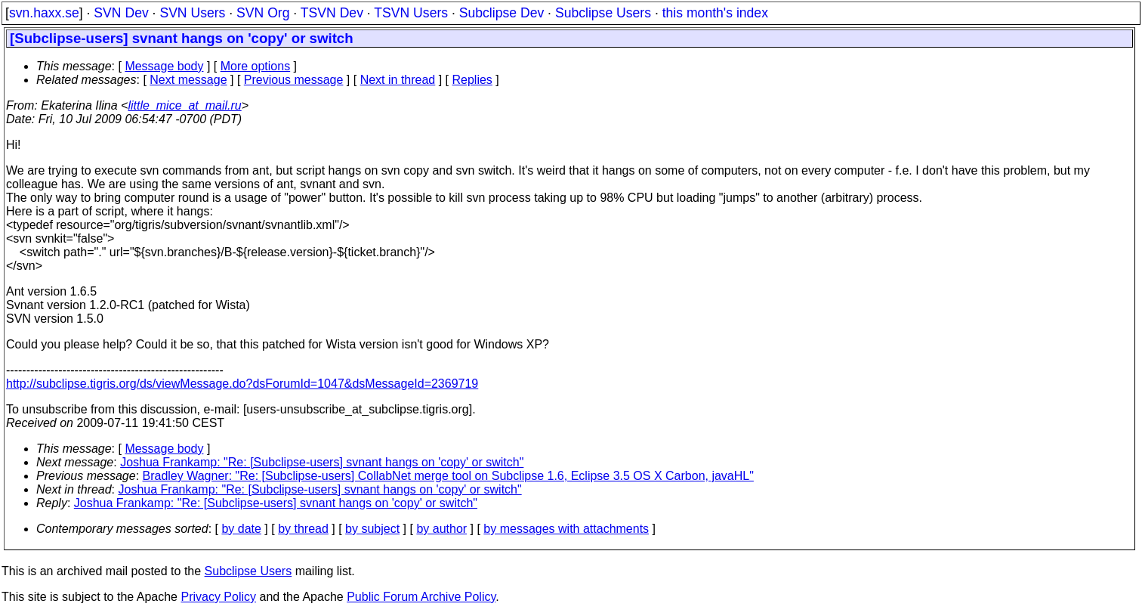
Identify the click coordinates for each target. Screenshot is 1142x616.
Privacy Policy (218, 596)
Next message (188, 79)
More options (256, 66)
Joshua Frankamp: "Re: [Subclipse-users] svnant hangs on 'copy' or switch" (321, 462)
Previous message (294, 79)
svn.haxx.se (44, 12)
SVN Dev (121, 12)
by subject (372, 528)
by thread (303, 528)
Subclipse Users (603, 12)
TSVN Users (411, 12)
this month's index (715, 12)
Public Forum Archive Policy (421, 596)
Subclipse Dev (501, 12)
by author (441, 528)
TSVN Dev (332, 12)
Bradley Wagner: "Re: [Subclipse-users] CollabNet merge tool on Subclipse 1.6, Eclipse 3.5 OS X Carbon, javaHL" (448, 475)
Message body (164, 66)
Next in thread (398, 79)
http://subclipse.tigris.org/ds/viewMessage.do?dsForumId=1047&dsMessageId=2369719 (242, 383)
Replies (472, 79)
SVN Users (192, 12)
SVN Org (262, 12)
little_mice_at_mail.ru (184, 105)
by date (241, 528)
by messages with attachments (566, 528)
